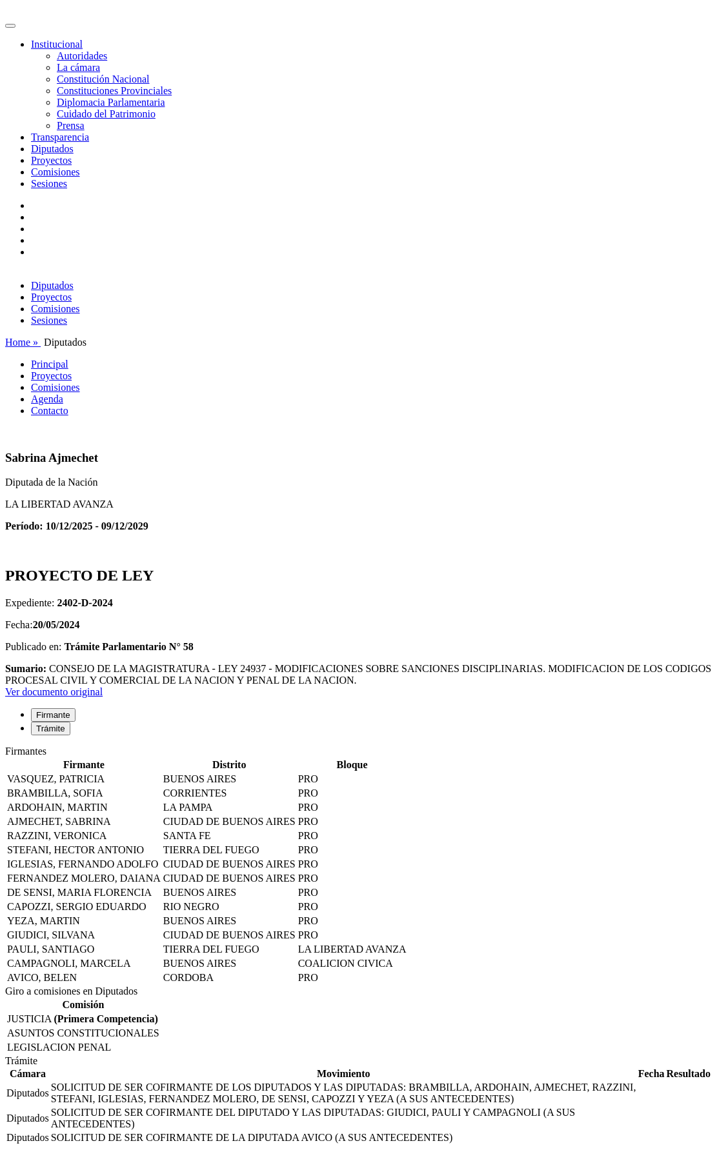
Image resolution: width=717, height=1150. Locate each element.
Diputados (52, 148)
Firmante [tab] (53, 715)
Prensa (71, 125)
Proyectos (51, 160)
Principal (49, 364)
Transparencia (60, 137)
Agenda (47, 398)
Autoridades (82, 55)
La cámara (78, 67)
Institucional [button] (57, 44)
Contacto (49, 410)
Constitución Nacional (103, 79)
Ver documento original (54, 691)
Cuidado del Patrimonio (106, 113)
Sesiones (49, 183)
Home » (23, 342)
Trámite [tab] (50, 728)
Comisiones (55, 171)
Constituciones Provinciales (114, 90)
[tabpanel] (358, 866)
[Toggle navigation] (10, 26)
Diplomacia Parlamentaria (111, 102)
